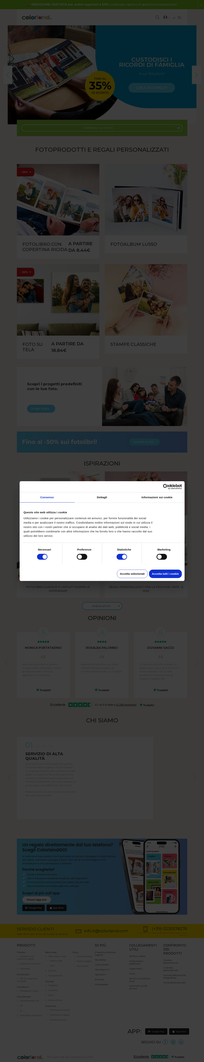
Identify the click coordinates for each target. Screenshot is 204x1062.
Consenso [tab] (47, 497)
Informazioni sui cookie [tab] (156, 497)
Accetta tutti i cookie (165, 573)
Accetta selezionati (132, 573)
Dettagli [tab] (102, 497)
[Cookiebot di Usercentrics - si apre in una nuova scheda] (166, 486)
